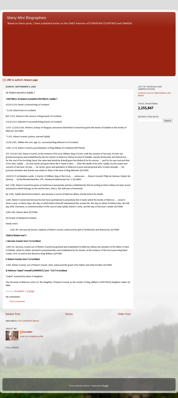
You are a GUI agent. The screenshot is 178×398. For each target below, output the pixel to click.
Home (69, 314)
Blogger (105, 386)
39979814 (11, 99)
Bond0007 (27, 332)
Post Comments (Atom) (28, 321)
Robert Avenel (14, 259)
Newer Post (13, 314)
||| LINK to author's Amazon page (20, 80)
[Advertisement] (89, 49)
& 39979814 (41, 99)
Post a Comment (17, 302)
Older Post (124, 314)
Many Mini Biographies (26, 18)
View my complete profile (31, 336)
